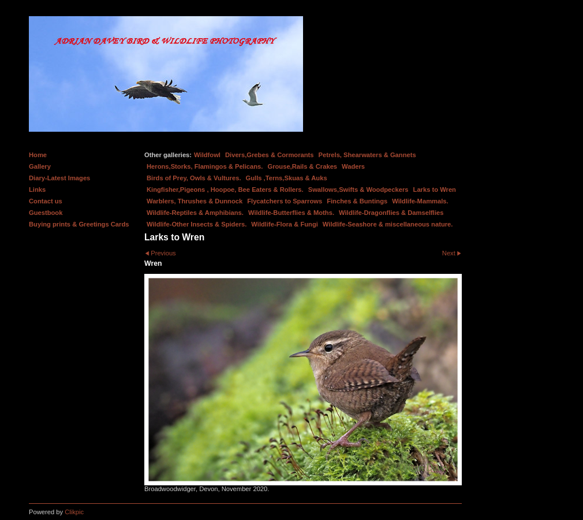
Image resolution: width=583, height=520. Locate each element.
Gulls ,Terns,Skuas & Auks (286, 177)
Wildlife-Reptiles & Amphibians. (195, 212)
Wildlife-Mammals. (420, 201)
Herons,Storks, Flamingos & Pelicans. (205, 166)
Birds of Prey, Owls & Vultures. (194, 177)
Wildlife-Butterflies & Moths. (291, 212)
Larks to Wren (434, 189)
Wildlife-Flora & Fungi (284, 224)
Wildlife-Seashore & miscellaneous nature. (388, 224)
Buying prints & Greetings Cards (79, 224)
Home (38, 154)
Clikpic (74, 511)
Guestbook (45, 212)
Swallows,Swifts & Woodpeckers (358, 189)
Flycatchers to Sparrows (284, 201)
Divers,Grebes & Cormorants (269, 154)
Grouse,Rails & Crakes (302, 166)
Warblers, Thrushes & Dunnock (194, 201)
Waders (353, 166)
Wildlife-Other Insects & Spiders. (196, 224)
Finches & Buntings (357, 201)
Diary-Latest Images (59, 177)
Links (37, 189)
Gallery (40, 166)
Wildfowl (207, 154)
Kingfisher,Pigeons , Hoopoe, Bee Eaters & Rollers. (225, 189)
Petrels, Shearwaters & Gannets (367, 154)
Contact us (45, 201)
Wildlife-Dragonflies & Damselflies (391, 212)
